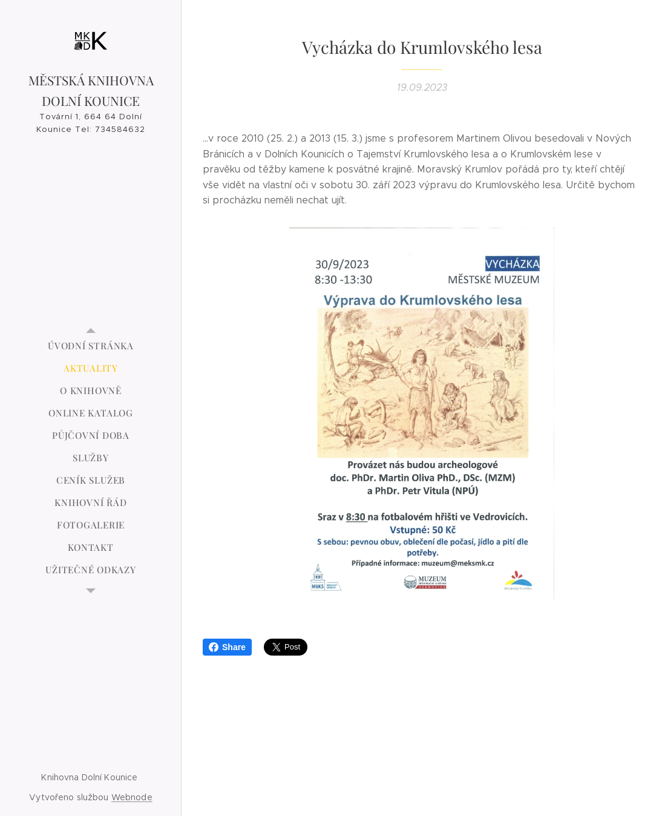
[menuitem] (91, 346)
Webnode (131, 797)
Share (227, 647)
